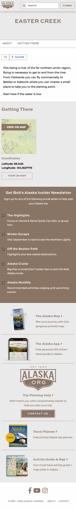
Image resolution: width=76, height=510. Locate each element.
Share (18, 57)
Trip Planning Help (38, 395)
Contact (64, 501)
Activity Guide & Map (50, 459)
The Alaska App (49, 344)
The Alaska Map (49, 316)
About (7, 43)
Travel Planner (45, 431)
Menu (67, 5)
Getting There (28, 43)
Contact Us (38, 414)
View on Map (17, 176)
